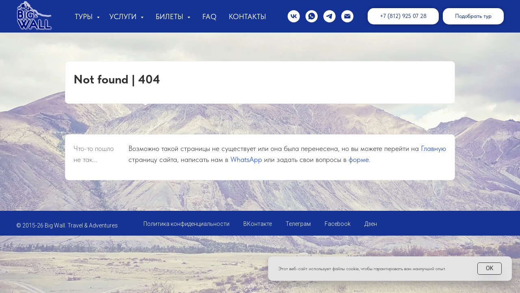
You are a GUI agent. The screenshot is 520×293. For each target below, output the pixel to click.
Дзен (370, 224)
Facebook (338, 224)
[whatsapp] (312, 16)
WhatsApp (246, 159)
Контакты (247, 16)
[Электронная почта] (347, 16)
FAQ (209, 16)
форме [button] (359, 159)
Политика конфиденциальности (186, 224)
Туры (85, 16)
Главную (433, 148)
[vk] (294, 16)
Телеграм (298, 224)
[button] (473, 16)
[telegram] (329, 16)
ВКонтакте (257, 224)
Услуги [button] (124, 16)
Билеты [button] (170, 16)
